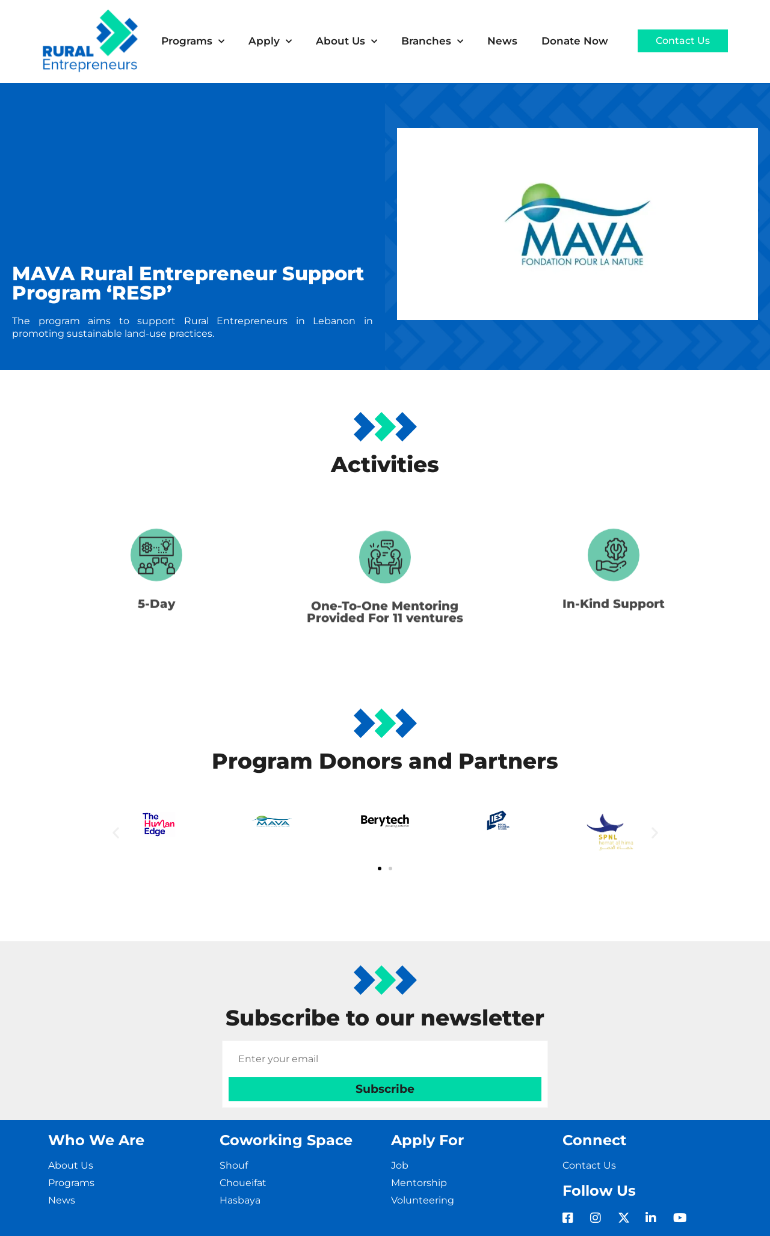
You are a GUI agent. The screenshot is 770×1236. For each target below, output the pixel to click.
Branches (432, 41)
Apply (270, 41)
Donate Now (574, 41)
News (502, 41)
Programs (192, 41)
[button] (115, 832)
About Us (346, 41)
